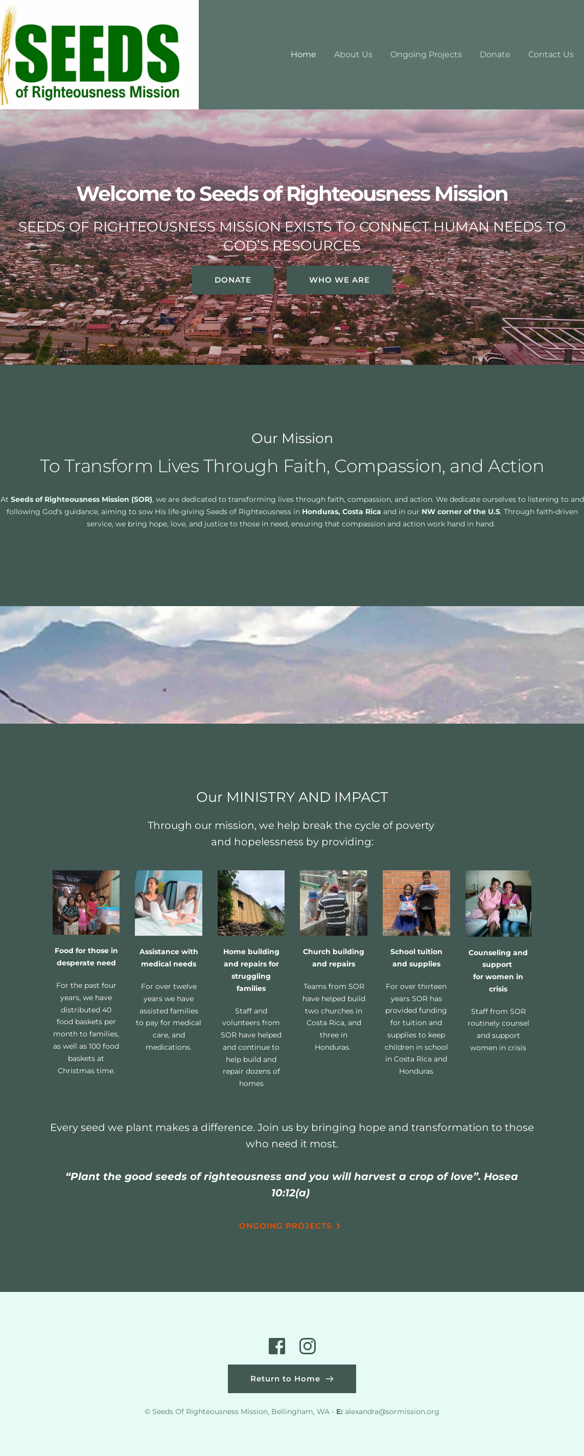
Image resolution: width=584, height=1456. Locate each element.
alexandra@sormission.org (392, 1411)
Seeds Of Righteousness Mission (210, 1411)
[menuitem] (303, 55)
